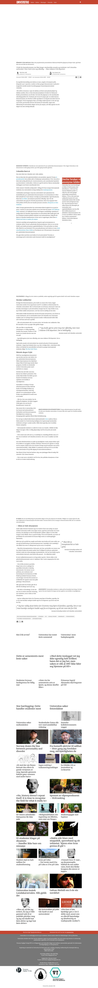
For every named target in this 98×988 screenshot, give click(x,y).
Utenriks (50, 2)
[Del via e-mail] (81, 77)
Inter (55, 2)
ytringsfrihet (70, 616)
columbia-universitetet (24, 618)
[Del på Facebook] (76, 77)
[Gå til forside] (23, 2)
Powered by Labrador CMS (49, 986)
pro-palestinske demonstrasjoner (26, 616)
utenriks (40, 616)
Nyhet (32, 2)
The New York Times (31, 349)
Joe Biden (24, 198)
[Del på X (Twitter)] (78, 77)
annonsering (70, 932)
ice (46, 616)
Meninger (43, 2)
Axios (46, 419)
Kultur (37, 2)
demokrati (61, 616)
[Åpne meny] (80, 2)
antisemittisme (36, 618)
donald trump (52, 616)
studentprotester (47, 190)
